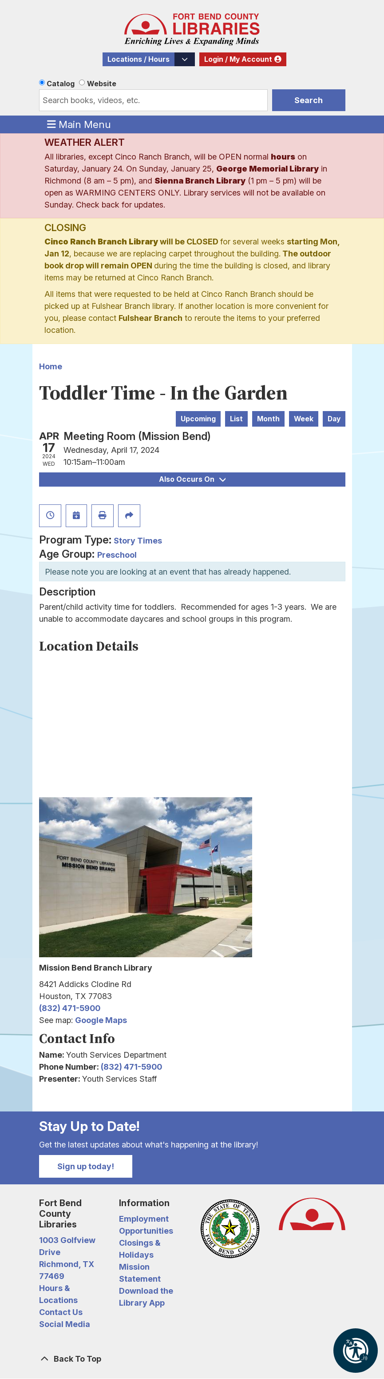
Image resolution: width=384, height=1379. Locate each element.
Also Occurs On (192, 479)
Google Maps (101, 1020)
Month (268, 419)
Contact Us (61, 1312)
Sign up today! (85, 1166)
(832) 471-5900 (69, 1008)
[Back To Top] (192, 1358)
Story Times (138, 540)
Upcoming (198, 419)
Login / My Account (238, 59)
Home (50, 366)
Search (308, 100)
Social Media (64, 1324)
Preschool (117, 555)
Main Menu (79, 124)
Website (101, 83)
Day (334, 419)
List (236, 419)
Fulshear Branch (150, 318)
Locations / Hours (138, 59)
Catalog (61, 83)
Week (303, 419)
